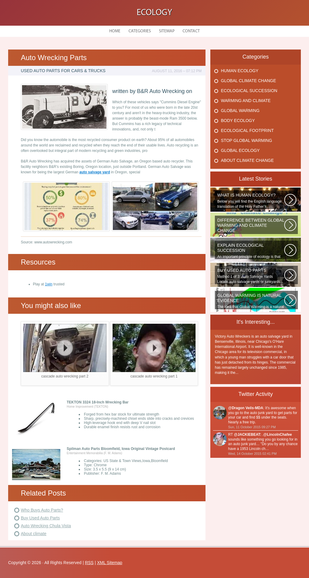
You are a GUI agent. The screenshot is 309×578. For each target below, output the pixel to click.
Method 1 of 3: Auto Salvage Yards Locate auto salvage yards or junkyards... (250, 276)
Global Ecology (240, 150)
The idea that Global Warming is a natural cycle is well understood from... (250, 301)
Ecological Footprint (247, 130)
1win (49, 284)
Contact (191, 31)
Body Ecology (238, 120)
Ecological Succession (249, 90)
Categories (140, 31)
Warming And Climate (246, 100)
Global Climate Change (248, 80)
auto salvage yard (94, 172)
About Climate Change (247, 160)
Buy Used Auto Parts (40, 517)
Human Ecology (239, 70)
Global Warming (240, 110)
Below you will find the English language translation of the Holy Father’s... (250, 201)
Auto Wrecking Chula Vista (46, 525)
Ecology (154, 12)
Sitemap (166, 31)
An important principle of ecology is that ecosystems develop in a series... (250, 251)
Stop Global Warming (246, 140)
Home (114, 31)
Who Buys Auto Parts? (42, 510)
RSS (89, 562)
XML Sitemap (110, 562)
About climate (33, 533)
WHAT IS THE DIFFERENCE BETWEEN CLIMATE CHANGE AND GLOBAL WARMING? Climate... (250, 226)
